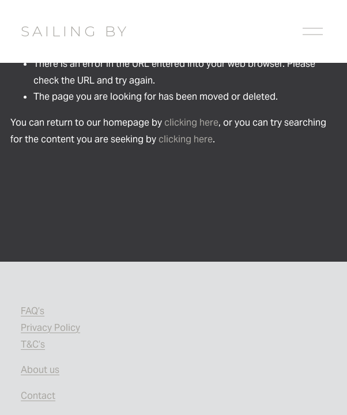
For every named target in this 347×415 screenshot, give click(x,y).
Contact (38, 396)
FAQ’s (32, 311)
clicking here (191, 122)
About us (40, 370)
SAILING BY (75, 31)
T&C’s (33, 344)
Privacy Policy (50, 328)
